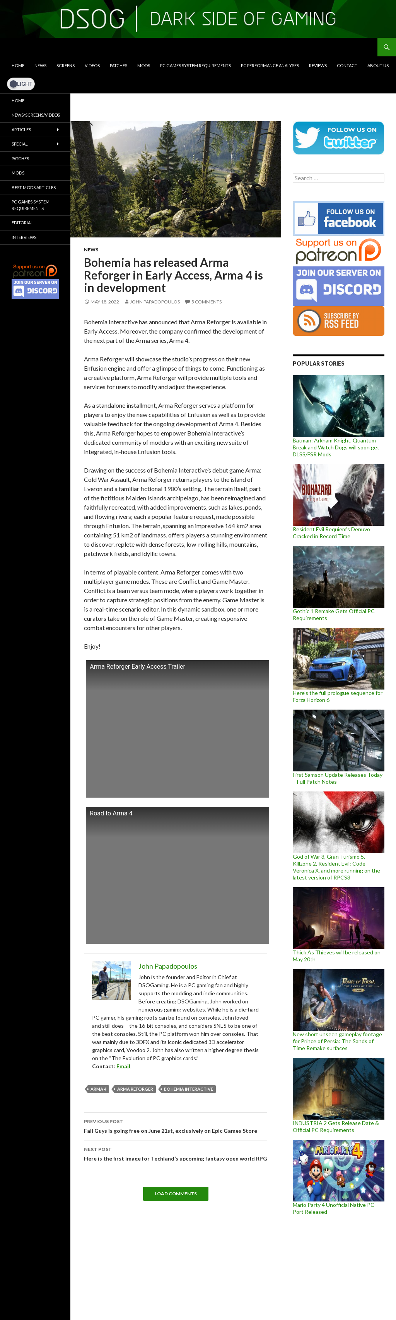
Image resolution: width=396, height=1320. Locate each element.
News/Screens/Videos (36, 114)
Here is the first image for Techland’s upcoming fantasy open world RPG (175, 1153)
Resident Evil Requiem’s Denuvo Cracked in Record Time (331, 532)
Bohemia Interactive (188, 1088)
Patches (118, 65)
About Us (378, 65)
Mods (143, 65)
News (40, 65)
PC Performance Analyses (270, 65)
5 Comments (206, 302)
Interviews (24, 237)
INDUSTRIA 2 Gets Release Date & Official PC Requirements (336, 1126)
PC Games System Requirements (195, 65)
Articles (21, 129)
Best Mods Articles (34, 187)
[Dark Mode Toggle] (21, 84)
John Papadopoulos (155, 302)
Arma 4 (98, 1088)
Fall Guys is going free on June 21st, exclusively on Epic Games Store (175, 1125)
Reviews (318, 65)
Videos (92, 65)
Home (18, 65)
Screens (65, 65)
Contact (347, 65)
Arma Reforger (135, 1088)
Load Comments (176, 1193)
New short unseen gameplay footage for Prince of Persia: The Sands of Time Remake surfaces (337, 1041)
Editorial (22, 222)
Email (123, 1066)
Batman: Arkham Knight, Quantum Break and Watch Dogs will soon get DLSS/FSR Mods (336, 447)
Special (20, 143)
